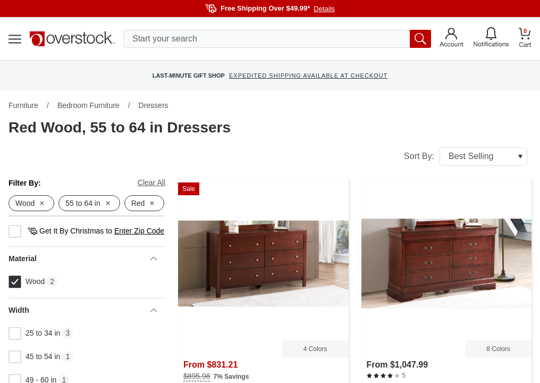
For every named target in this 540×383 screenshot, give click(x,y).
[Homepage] (72, 38)
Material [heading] (83, 258)
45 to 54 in (34, 357)
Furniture (23, 105)
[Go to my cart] (525, 39)
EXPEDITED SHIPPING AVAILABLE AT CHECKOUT (308, 75)
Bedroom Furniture (88, 105)
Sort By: (465, 156)
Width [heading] (83, 310)
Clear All (151, 182)
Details (324, 9)
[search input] (277, 39)
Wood (27, 282)
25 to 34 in (34, 333)
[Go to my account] (451, 39)
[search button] (420, 39)
